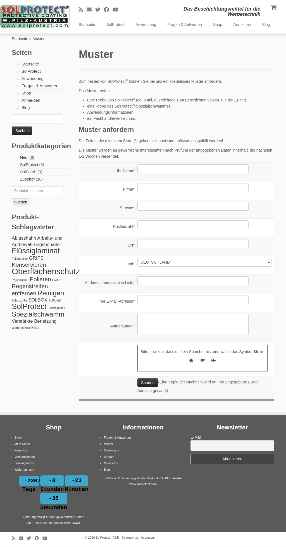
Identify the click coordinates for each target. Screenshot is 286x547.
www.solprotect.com (143, 484)
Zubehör (27, 179)
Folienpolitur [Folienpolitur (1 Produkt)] (20, 258)
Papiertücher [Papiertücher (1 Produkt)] (20, 280)
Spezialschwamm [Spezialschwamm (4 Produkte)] (38, 314)
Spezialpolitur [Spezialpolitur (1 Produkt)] (56, 308)
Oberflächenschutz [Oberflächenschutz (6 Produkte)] (46, 271)
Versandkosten (25, 456)
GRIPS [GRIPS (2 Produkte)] (36, 258)
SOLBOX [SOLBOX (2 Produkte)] (37, 300)
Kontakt (109, 456)
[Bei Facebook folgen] (108, 10)
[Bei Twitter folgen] (99, 10)
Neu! (24, 157)
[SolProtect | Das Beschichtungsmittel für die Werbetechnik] (33, 17)
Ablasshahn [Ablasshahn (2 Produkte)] (24, 238)
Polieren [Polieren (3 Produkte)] (40, 279)
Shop (217, 24)
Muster (108, 444)
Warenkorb (22, 450)
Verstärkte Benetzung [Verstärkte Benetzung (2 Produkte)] (34, 321)
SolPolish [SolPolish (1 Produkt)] (55, 300)
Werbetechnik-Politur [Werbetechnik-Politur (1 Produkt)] (25, 327)
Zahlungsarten (24, 463)
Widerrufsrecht (25, 469)
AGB (116, 538)
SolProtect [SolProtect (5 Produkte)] (29, 306)
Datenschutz (130, 538)
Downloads (111, 450)
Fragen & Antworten (184, 24)
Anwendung (145, 24)
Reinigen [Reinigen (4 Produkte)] (50, 293)
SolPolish (28, 172)
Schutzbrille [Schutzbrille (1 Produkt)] (19, 300)
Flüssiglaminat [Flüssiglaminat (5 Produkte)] (36, 251)
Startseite (86, 24)
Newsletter (111, 463)
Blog (266, 24)
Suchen (20, 202)
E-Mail (196, 437)
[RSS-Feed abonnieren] (82, 10)
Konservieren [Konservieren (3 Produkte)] (29, 264)
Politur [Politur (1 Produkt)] (56, 280)
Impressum (148, 538)
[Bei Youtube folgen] (117, 10)
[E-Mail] (91, 10)
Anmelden (242, 24)
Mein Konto (22, 444)
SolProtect (115, 24)
